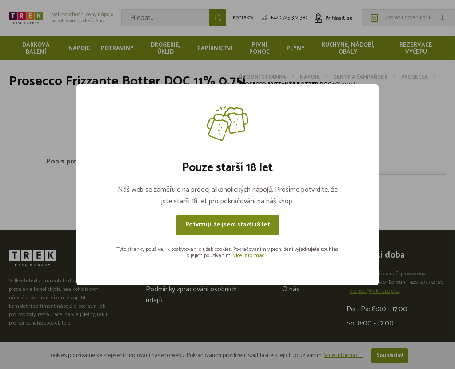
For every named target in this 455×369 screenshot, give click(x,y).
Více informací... (250, 255)
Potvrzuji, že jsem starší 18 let (227, 225)
